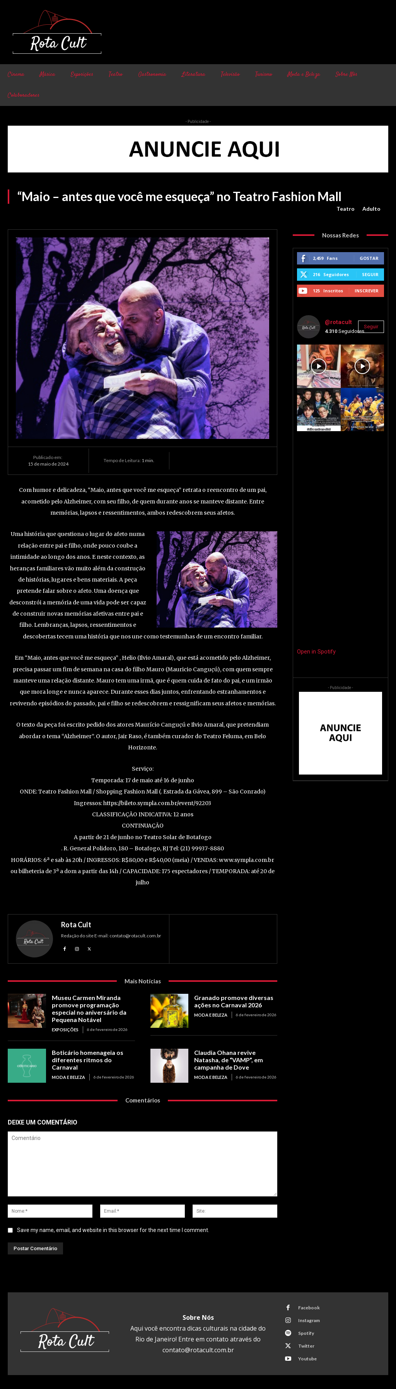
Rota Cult (76, 924)
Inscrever (367, 290)
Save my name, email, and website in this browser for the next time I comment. (113, 1228)
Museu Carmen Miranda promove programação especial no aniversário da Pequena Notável (86, 1008)
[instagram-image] (318, 366)
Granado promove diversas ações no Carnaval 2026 (230, 1001)
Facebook (308, 1305)
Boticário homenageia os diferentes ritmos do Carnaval (92, 1053)
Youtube (306, 1356)
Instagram (308, 1318)
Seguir (370, 274)
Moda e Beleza (210, 1014)
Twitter (305, 1343)
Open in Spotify (316, 651)
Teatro (345, 209)
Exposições (64, 1028)
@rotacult (338, 322)
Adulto (371, 209)
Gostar (369, 258)
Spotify (305, 1331)
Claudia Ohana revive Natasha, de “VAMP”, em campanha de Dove (235, 1056)
